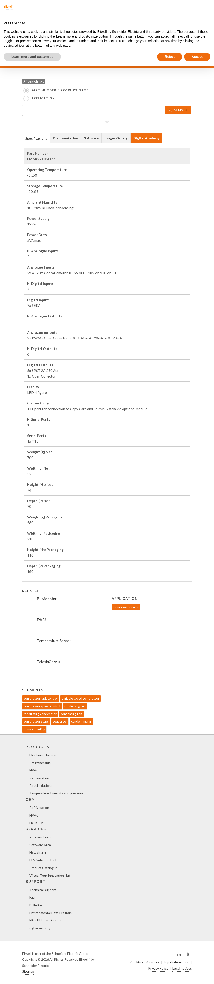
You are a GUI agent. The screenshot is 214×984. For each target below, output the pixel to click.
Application (43, 98)
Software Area (40, 845)
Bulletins (35, 905)
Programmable (40, 763)
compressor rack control (41, 698)
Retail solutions (40, 786)
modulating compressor (40, 714)
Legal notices (182, 968)
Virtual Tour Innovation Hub (50, 875)
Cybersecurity (39, 928)
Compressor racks (126, 607)
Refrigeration (39, 778)
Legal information (176, 962)
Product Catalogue (43, 868)
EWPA (41, 620)
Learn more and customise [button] (32, 56)
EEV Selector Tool (42, 860)
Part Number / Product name (60, 90)
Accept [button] (197, 56)
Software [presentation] (91, 138)
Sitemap (28, 971)
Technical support (42, 890)
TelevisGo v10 (48, 662)
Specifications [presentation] (36, 138)
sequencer (60, 721)
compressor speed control (42, 706)
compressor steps (36, 721)
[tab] (36, 138)
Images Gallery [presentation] (116, 138)
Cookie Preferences (145, 962)
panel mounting (34, 729)
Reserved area (40, 837)
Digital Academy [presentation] (146, 138)
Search (178, 110)
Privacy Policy (158, 968)
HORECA (36, 823)
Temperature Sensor (53, 641)
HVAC (34, 770)
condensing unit (75, 706)
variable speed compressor (80, 698)
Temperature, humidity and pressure (56, 793)
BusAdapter (46, 599)
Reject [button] (170, 56)
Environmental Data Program (50, 913)
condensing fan (81, 721)
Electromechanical (42, 755)
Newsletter (37, 853)
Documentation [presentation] (65, 138)
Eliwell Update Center (45, 920)
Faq (32, 897)
